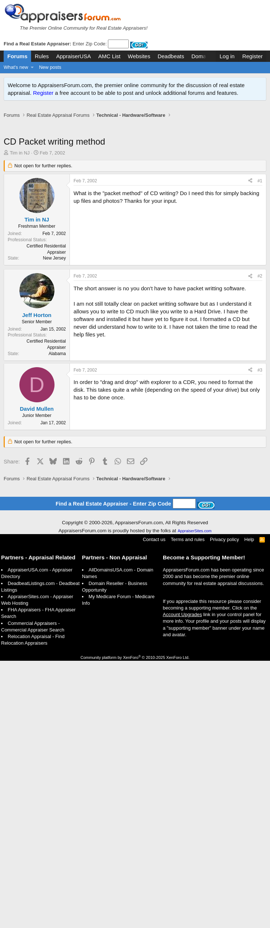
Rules (42, 56)
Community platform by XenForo (135, 657)
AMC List (109, 56)
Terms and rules (188, 539)
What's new (16, 67)
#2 (260, 276)
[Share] (250, 181)
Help (249, 539)
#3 (260, 370)
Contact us (154, 539)
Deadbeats (171, 56)
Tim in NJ (20, 153)
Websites (139, 56)
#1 (260, 180)
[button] (32, 67)
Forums (17, 56)
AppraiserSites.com (194, 531)
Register (43, 93)
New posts (50, 67)
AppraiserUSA (73, 56)
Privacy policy (224, 539)
